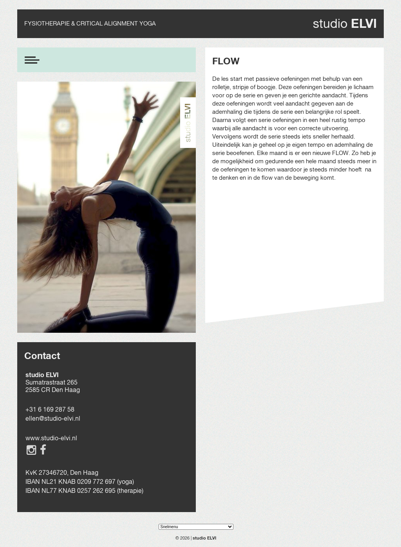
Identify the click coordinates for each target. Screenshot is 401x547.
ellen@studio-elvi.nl (52, 418)
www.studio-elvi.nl (51, 438)
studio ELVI (204, 538)
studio (345, 23)
